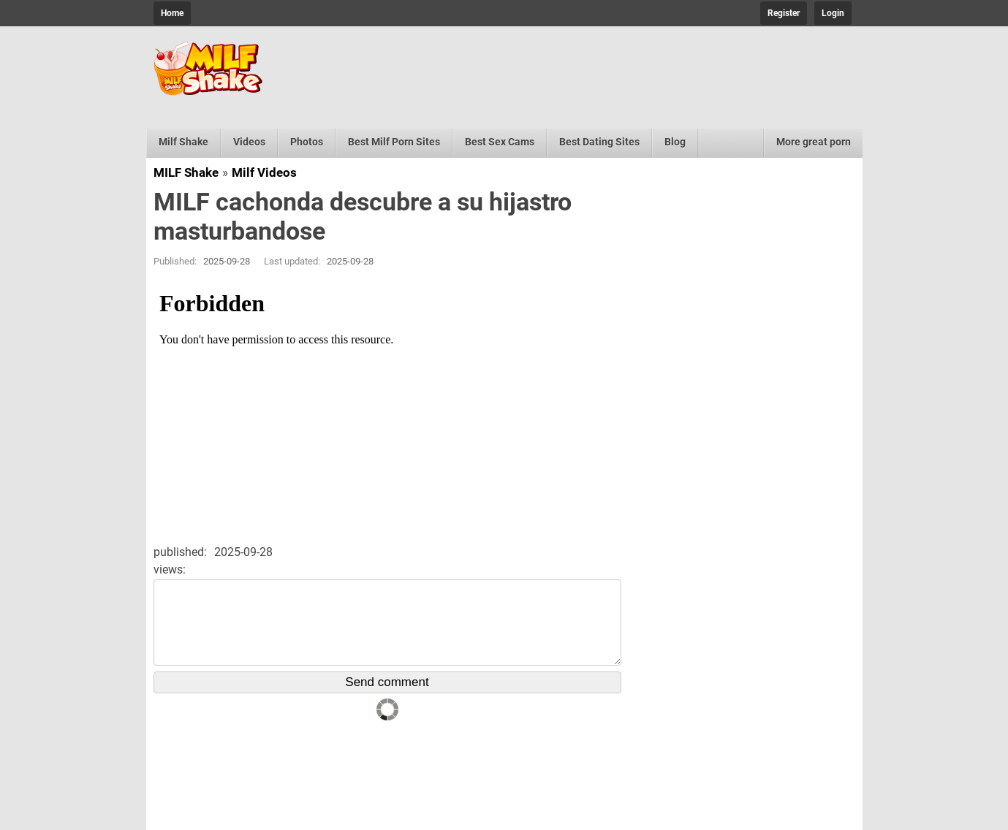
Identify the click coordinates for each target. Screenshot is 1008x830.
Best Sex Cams (499, 142)
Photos (306, 142)
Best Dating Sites (599, 142)
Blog (675, 142)
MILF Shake (186, 172)
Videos (249, 142)
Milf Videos (264, 172)
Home (172, 13)
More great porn (813, 142)
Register (784, 13)
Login (833, 13)
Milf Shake (183, 142)
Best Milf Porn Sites (394, 142)
